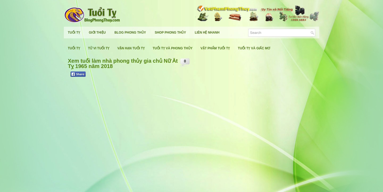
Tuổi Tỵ (74, 32)
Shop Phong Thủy (170, 32)
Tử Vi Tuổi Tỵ (98, 48)
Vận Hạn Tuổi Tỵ (131, 48)
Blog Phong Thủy (130, 32)
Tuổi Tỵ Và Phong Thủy (173, 48)
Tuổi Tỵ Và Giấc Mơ (254, 48)
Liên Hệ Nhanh (207, 32)
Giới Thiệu (97, 32)
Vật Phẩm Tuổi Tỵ (215, 48)
